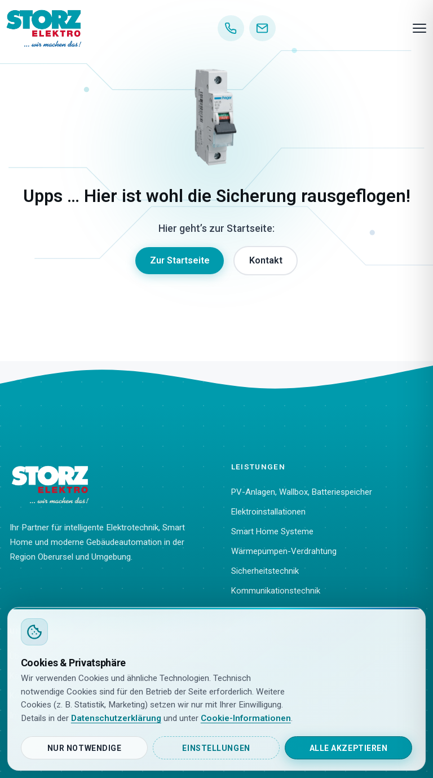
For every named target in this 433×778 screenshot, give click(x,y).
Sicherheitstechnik (265, 571)
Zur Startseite (180, 260)
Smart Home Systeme (272, 531)
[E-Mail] (262, 28)
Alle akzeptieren (349, 748)
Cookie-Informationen (246, 718)
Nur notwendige (84, 748)
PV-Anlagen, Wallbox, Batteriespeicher (301, 492)
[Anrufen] (231, 28)
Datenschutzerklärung (116, 718)
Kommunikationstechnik (275, 591)
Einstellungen (216, 748)
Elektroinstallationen (268, 512)
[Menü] (419, 28)
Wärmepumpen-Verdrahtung (284, 551)
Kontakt (265, 260)
